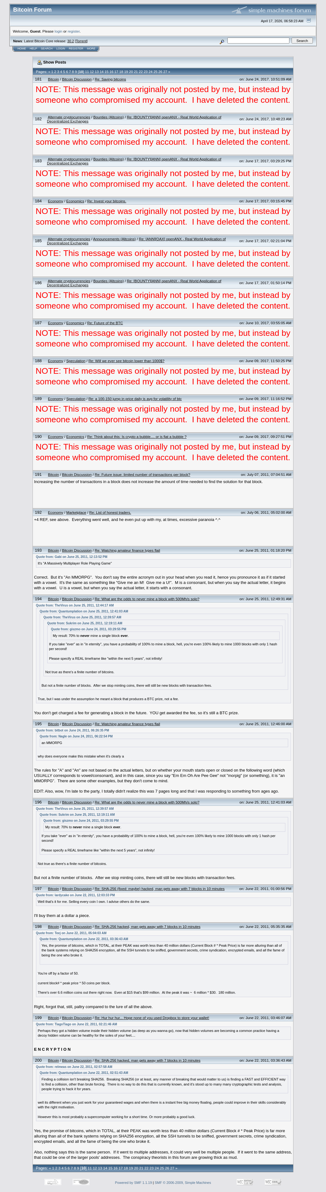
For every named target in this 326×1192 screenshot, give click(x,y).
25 (155, 72)
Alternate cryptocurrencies (69, 117)
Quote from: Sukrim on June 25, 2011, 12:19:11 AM (84, 623)
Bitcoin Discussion (77, 79)
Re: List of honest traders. (110, 512)
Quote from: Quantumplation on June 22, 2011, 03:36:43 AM (84, 939)
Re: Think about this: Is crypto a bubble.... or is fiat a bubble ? (136, 437)
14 (102, 72)
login (59, 31)
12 (92, 72)
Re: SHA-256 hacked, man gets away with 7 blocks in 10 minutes (148, 926)
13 (97, 72)
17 (116, 72)
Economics (75, 201)
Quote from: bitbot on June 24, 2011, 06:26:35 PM (72, 730)
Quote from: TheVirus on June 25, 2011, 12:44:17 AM (75, 605)
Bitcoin (53, 79)
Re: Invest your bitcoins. (106, 201)
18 (121, 72)
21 (136, 72)
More (91, 48)
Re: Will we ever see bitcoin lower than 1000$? (127, 361)
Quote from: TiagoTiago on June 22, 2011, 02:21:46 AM (76, 1024)
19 (126, 72)
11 (87, 72)
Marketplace (76, 512)
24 (150, 72)
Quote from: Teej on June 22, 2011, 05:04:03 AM (71, 933)
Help (33, 48)
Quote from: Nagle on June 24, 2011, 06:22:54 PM (76, 736)
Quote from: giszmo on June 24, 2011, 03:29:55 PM (88, 629)
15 (106, 72)
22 (141, 72)
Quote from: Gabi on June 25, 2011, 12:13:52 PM (71, 557)
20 (131, 72)
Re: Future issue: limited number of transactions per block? (142, 474)
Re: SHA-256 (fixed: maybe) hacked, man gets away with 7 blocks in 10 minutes (160, 889)
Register (76, 48)
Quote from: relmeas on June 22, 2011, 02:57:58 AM (74, 1067)
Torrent (81, 41)
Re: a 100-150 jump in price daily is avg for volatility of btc (135, 399)
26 (160, 72)
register (73, 31)
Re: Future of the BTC (105, 323)
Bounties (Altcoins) (108, 117)
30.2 (70, 41)
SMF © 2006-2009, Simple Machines (183, 1182)
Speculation (75, 361)
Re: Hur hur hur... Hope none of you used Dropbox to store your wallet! (152, 1018)
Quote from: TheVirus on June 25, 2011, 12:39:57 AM (82, 617)
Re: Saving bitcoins (110, 79)
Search (47, 48)
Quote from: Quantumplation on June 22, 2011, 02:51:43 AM (84, 1073)
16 (111, 72)
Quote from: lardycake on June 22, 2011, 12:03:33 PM (75, 895)
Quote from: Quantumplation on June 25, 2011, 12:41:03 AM (84, 611)
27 (165, 72)
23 (145, 72)
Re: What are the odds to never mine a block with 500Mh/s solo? (147, 599)
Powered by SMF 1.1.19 (133, 1182)
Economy (55, 201)
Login (60, 48)
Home (22, 48)
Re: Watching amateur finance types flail (127, 550)
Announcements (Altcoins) (114, 239)
